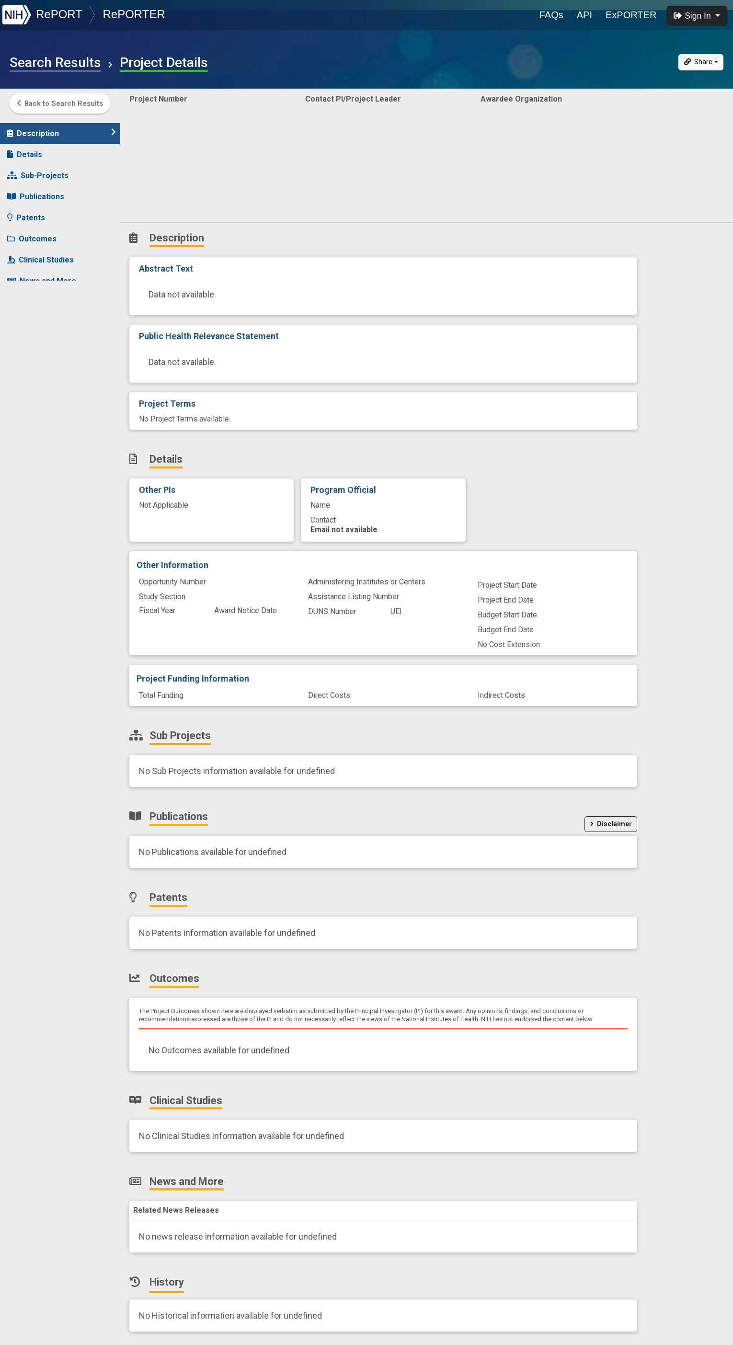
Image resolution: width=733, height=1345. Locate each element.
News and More (41, 276)
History (26, 297)
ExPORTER (631, 15)
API (584, 15)
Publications (35, 191)
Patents (26, 212)
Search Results (55, 62)
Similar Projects (43, 318)
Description (61, 128)
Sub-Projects (38, 170)
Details (24, 149)
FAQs (551, 15)
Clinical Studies (40, 255)
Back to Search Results (59, 103)
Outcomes (32, 234)
